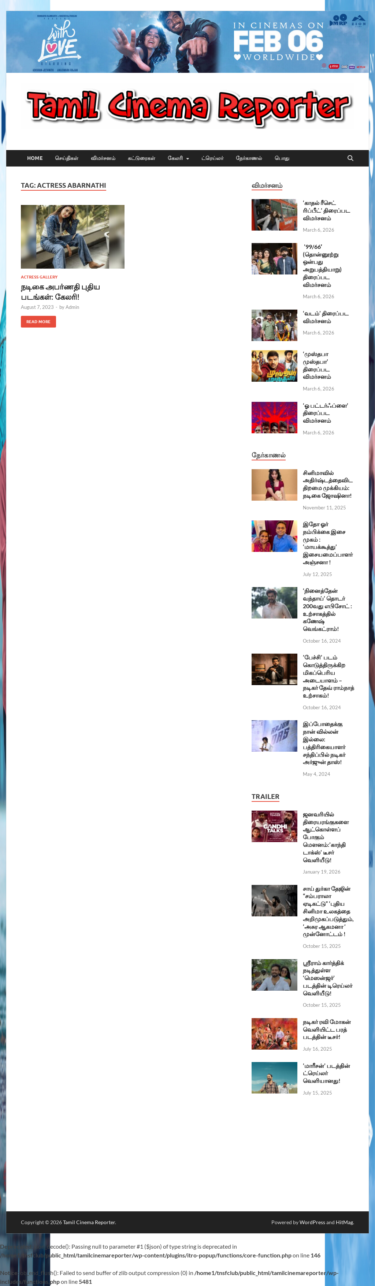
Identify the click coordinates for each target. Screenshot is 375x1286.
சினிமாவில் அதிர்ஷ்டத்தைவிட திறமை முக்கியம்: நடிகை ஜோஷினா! (328, 484)
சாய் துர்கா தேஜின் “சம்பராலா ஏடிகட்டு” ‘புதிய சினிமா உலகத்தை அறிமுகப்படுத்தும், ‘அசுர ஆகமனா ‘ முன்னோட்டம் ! (328, 911)
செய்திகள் (66, 158)
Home (34, 158)
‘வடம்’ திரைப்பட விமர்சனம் (326, 317)
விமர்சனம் (103, 158)
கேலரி (175, 158)
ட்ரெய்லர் (212, 158)
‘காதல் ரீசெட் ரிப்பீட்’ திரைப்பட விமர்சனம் (326, 210)
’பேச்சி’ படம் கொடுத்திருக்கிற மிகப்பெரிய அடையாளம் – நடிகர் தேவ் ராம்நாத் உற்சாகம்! (328, 676)
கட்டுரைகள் (141, 158)
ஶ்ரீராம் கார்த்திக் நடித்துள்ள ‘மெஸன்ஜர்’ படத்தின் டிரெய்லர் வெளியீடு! (327, 978)
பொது (282, 158)
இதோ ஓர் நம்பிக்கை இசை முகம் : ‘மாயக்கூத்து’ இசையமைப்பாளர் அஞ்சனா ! (328, 542)
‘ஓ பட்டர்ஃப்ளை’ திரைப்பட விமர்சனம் (325, 413)
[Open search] (350, 158)
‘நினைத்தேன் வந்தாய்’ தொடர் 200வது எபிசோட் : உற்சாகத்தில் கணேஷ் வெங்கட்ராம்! (327, 609)
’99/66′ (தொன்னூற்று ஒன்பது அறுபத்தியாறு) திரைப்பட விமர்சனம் (322, 265)
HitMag (344, 1222)
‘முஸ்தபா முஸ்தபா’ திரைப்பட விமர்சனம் (317, 365)
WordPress (312, 1222)
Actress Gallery (39, 277)
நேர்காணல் (249, 158)
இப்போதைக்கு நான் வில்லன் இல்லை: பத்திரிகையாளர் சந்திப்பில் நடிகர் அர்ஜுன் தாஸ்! (324, 742)
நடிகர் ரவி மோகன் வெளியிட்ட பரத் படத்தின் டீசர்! (327, 1029)
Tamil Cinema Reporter (89, 1222)
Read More (36, 320)
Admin (72, 307)
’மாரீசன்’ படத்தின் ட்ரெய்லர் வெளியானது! (326, 1073)
